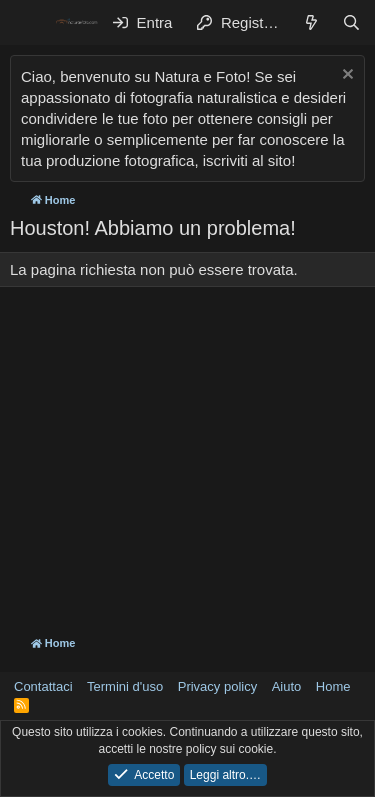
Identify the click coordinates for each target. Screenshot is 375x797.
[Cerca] (351, 22)
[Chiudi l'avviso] (345, 76)
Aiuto (287, 686)
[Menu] (27, 23)
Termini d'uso (125, 686)
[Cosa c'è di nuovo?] (311, 22)
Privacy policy (217, 686)
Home (333, 686)
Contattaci (43, 686)
